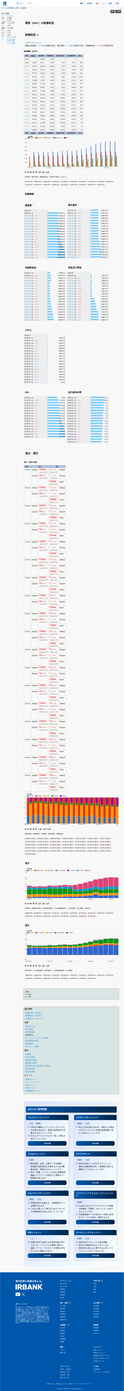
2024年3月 (27, 255)
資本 (110, 3)
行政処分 (62, 1308)
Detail (47, 1143)
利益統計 (62, 1330)
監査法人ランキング (100, 1352)
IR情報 (28, 1054)
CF (104, 3)
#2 (32, 205)
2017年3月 (27, 236)
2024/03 (27, 119)
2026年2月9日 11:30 (33, 43)
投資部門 (62, 1295)
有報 (8, 37)
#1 (35, 55)
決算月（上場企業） (66, 1369)
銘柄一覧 (62, 1352)
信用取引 (62, 1289)
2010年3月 (27, 218)
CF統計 (62, 1336)
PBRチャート (31, 1088)
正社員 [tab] (31, 1123)
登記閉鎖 (96, 1311)
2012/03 (27, 77)
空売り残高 (30, 1057)
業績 (81, 3)
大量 (11, 37)
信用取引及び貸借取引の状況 (37, 1066)
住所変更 (96, 1308)
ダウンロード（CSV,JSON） (102, 1372)
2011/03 (27, 73)
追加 (118, 11)
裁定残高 (62, 1292)
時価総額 (62, 1339)
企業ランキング (98, 1350)
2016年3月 (27, 234)
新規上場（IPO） (65, 1377)
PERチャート (31, 1085)
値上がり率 (63, 1283)
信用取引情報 (31, 1060)
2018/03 (27, 98)
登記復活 (96, 1314)
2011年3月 (27, 221)
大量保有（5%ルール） (35, 1019)
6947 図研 (5, 13)
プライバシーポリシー (85, 1384)
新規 (95, 1289)
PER (3, 20)
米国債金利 (97, 1369)
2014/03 (27, 84)
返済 (95, 1286)
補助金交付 (63, 1319)
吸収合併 (96, 1317)
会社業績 (29, 1029)
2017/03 (27, 94)
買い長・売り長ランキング (102, 1358)
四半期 (89, 3)
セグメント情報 (32, 1046)
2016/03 (27, 91)
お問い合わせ (50, 1384)
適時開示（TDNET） (34, 1016)
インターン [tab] (32, 1238)
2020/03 (27, 105)
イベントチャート (33, 1082)
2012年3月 (27, 223)
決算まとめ (30, 1026)
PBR (3, 25)
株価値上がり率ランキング (102, 1355)
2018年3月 (27, 239)
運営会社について (61, 1384)
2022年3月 (27, 249)
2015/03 (27, 87)
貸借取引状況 (31, 1063)
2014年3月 (27, 229)
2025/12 (27, 130)
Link (3, 39)
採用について (72, 1384)
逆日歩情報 (30, 1069)
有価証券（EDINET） (34, 1013)
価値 (13, 41)
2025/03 (27, 123)
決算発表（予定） (65, 1374)
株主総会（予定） (65, 1372)
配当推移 (29, 1044)
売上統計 (62, 1328)
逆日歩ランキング (99, 1361)
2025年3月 (27, 257)
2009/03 (27, 66)
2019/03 (27, 101)
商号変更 (96, 1305)
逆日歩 (62, 1297)
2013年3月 (27, 226)
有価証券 (96, 1330)
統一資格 (62, 1305)
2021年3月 (27, 247)
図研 (17, 8)
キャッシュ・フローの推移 (36, 1038)
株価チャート (31, 1079)
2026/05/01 (10, 16)
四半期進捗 (30, 1032)
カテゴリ (62, 1350)
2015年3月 (27, 231)
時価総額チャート (33, 1091)
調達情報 (62, 1317)
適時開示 (96, 1328)
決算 (10, 39)
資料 (3, 36)
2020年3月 (27, 244)
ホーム (4, 8)
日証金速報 (30, 1072)
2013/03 (27, 80)
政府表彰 (62, 1314)
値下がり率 (63, 1286)
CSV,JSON (10, 43)
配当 (117, 3)
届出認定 (62, 1311)
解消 (95, 1292)
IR (7, 39)
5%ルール (96, 1333)
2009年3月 (27, 216)
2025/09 (27, 126)
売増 (95, 1283)
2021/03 (27, 108)
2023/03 (27, 116)
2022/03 (27, 112)
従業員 (62, 1342)
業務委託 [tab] (38, 1123)
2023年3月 (27, 252)
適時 (15, 37)
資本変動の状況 (32, 1041)
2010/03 (27, 70)
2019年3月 (27, 242)
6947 (3, 16)
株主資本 (62, 1333)
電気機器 (11, 8)
